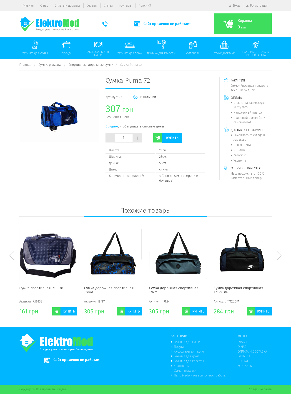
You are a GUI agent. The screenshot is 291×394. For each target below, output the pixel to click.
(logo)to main (49, 24)
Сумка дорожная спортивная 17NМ (173, 290)
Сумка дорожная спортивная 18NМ (109, 290)
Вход (236, 5)
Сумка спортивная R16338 (41, 288)
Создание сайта (260, 389)
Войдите (111, 126)
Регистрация (259, 5)
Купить (172, 137)
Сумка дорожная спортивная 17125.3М (238, 290)
